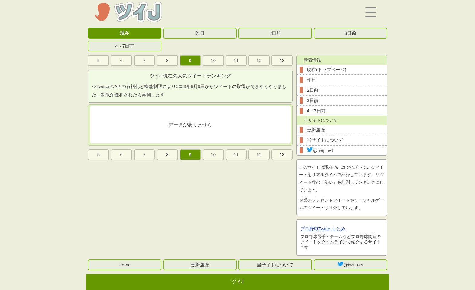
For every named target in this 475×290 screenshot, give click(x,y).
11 (236, 60)
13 (282, 60)
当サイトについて (325, 140)
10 (213, 60)
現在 (124, 33)
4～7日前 (124, 45)
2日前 (275, 33)
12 (259, 60)
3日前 (350, 33)
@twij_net (320, 150)
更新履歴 (316, 129)
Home (124, 264)
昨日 (199, 33)
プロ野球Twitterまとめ (322, 228)
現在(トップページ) (326, 69)
